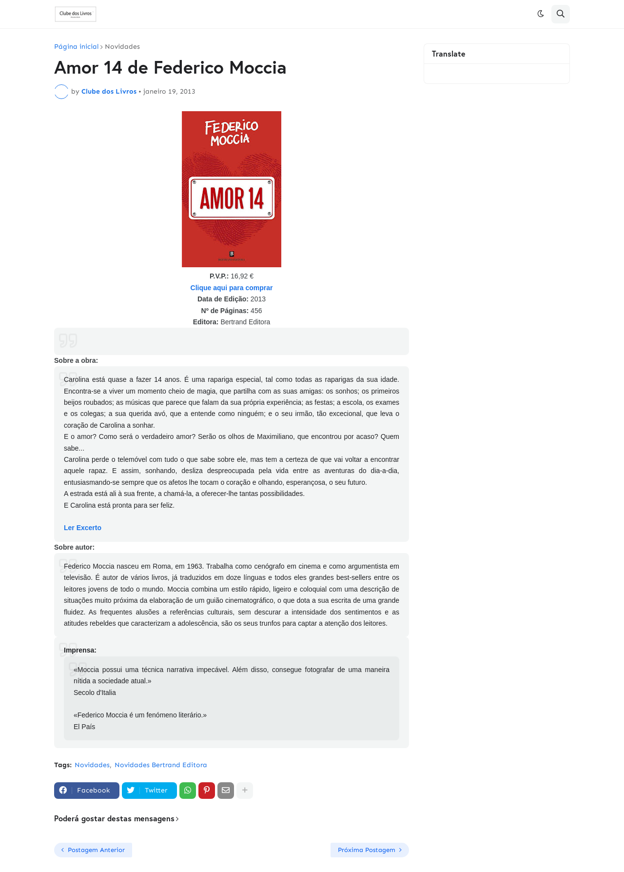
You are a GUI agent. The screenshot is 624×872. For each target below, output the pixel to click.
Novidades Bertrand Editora (161, 765)
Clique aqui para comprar (232, 288)
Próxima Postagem (366, 849)
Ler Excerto (82, 528)
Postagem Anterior (96, 849)
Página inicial (76, 46)
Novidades (122, 46)
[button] (540, 14)
